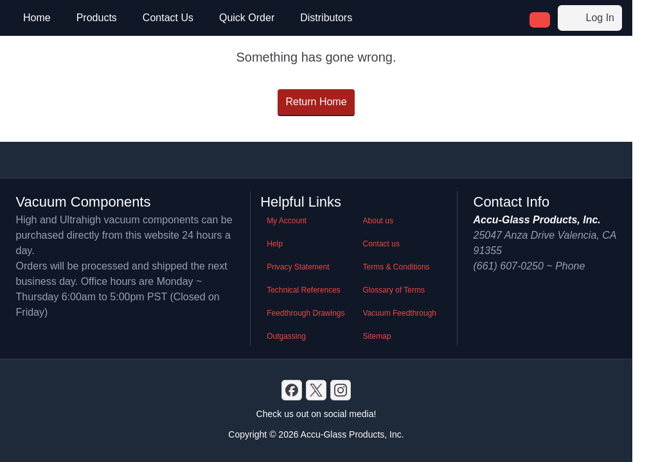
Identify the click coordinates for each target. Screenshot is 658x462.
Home (37, 17)
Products (96, 17)
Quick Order (246, 17)
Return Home (315, 101)
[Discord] (291, 390)
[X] (316, 390)
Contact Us (168, 17)
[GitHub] (340, 390)
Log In (589, 18)
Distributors (326, 17)
